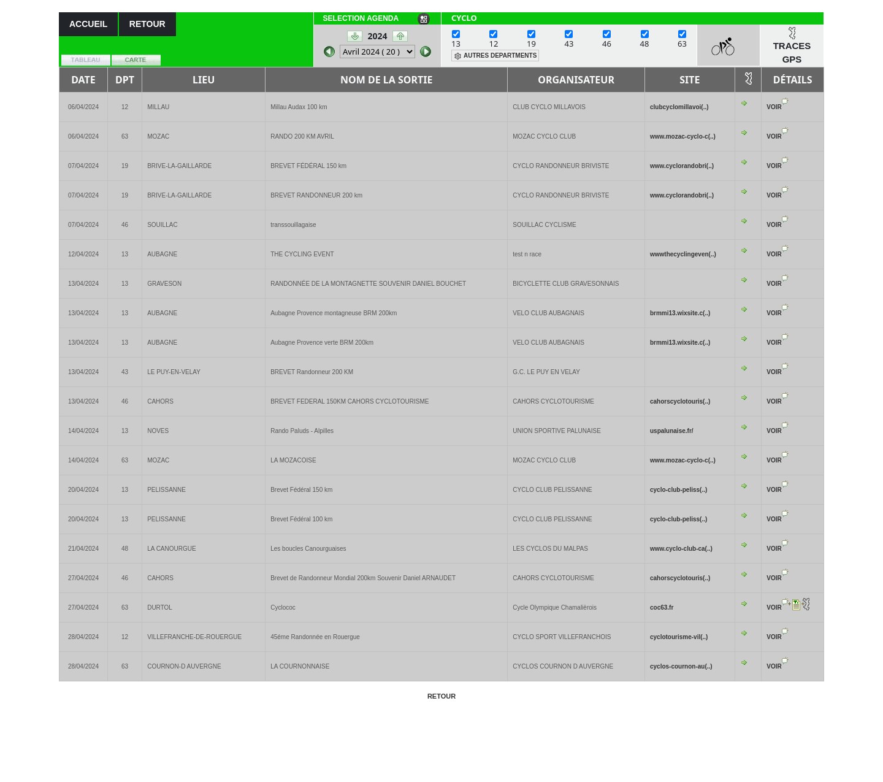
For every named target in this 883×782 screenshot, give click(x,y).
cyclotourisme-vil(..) (679, 637)
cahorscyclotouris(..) (680, 401)
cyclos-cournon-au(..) (681, 666)
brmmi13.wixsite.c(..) (680, 313)
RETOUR (147, 24)
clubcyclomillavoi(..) (679, 107)
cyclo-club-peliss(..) (678, 489)
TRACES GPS (792, 52)
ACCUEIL (88, 24)
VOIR (773, 107)
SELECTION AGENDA (361, 18)
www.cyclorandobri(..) (682, 166)
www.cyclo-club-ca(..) (681, 548)
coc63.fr (661, 607)
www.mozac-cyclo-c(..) (683, 136)
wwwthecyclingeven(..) (683, 254)
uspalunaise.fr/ (672, 430)
